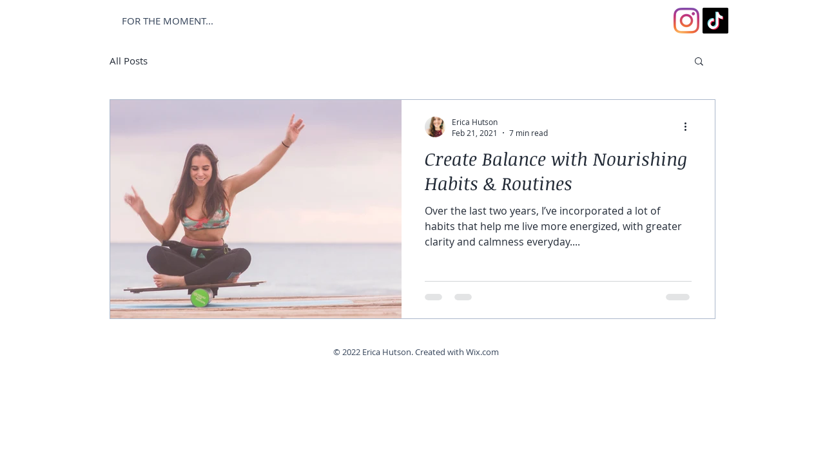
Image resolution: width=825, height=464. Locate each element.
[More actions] (689, 127)
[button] (699, 62)
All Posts (129, 60)
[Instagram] (686, 21)
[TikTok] (715, 21)
